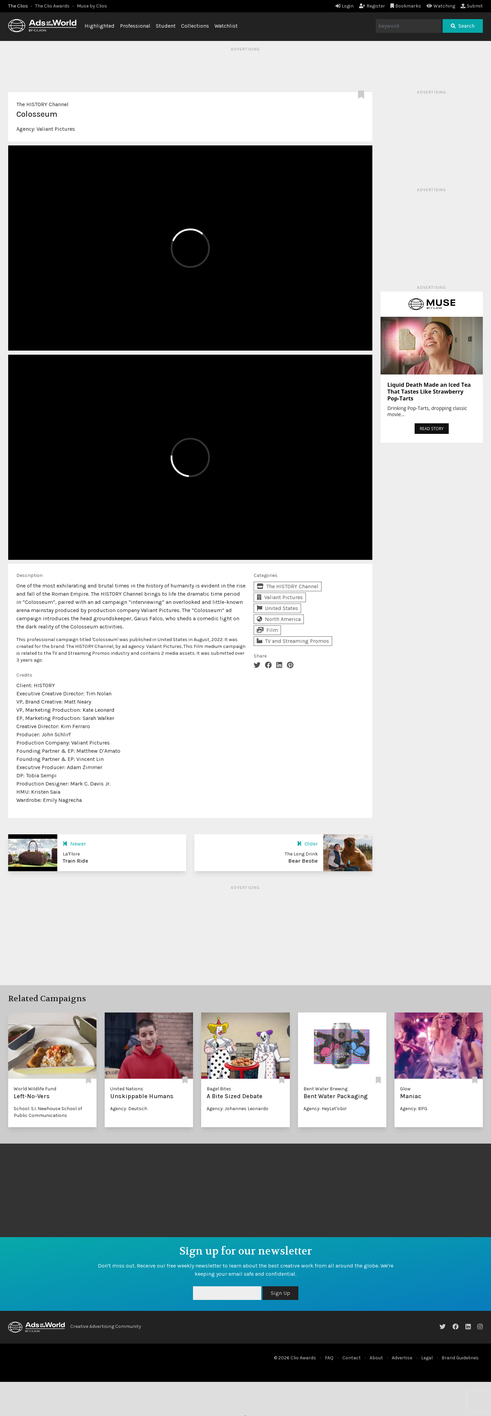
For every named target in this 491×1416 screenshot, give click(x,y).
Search (463, 26)
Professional (135, 26)
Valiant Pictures (55, 129)
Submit (472, 6)
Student (166, 26)
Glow (405, 1089)
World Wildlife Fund (35, 1089)
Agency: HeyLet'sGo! (324, 1108)
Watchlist (226, 26)
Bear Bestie (303, 861)
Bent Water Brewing (325, 1089)
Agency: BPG (413, 1108)
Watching (441, 6)
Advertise (402, 1358)
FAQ (329, 1358)
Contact (351, 1358)
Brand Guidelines (460, 1358)
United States (277, 608)
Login (345, 6)
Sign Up (280, 1293)
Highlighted (100, 26)
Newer (74, 843)
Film (267, 630)
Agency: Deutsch (128, 1108)
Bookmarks (405, 6)
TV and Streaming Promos (293, 641)
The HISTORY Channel (42, 104)
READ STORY (432, 428)
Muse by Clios (92, 6)
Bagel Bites (219, 1089)
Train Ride (75, 861)
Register (372, 6)
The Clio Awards (52, 6)
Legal (427, 1358)
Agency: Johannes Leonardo (237, 1108)
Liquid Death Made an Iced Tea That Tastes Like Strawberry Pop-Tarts (429, 391)
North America (279, 619)
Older (307, 843)
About (376, 1358)
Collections (195, 26)
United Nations (126, 1089)
